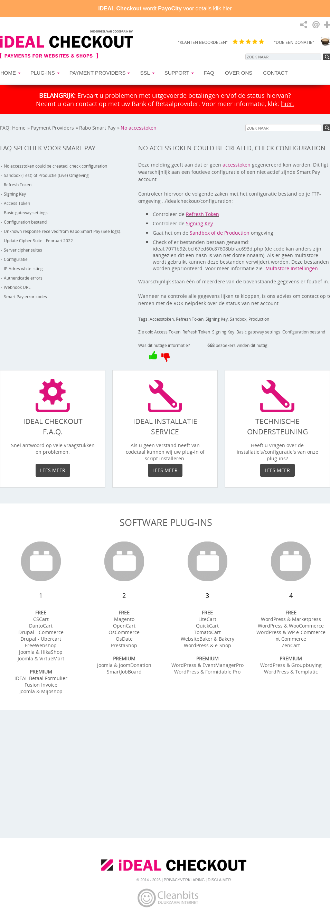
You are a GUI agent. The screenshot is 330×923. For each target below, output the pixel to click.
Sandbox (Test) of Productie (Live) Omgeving (46, 175)
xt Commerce (291, 638)
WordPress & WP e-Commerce (291, 632)
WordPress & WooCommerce (291, 625)
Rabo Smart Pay (97, 127)
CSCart (41, 619)
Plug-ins (42, 73)
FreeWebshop (41, 645)
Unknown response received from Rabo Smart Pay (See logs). (62, 231)
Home (8, 73)
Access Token (17, 203)
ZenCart (291, 645)
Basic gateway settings (26, 213)
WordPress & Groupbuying (291, 665)
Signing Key (15, 194)
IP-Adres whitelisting (23, 269)
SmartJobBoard (124, 671)
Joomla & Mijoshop (41, 691)
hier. (287, 104)
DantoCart (41, 625)
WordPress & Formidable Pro (207, 671)
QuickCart (207, 625)
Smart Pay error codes (25, 297)
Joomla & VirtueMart (41, 658)
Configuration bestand (25, 222)
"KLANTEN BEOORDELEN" (203, 42)
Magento (124, 619)
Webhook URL (17, 287)
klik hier (222, 8)
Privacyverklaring (184, 880)
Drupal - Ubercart (40, 638)
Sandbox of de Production (219, 232)
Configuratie (16, 259)
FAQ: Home (13, 127)
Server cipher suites (23, 250)
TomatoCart (207, 632)
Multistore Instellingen (291, 268)
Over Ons (238, 73)
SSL (145, 73)
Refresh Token (17, 185)
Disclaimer (219, 880)
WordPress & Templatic (291, 671)
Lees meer (52, 470)
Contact (275, 73)
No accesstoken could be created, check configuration (78, 131)
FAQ (209, 73)
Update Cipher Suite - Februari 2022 (38, 241)
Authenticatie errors (23, 278)
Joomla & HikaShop (41, 652)
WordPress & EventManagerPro (207, 665)
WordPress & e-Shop (207, 645)
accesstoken (237, 164)
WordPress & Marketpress (291, 619)
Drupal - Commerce (41, 632)
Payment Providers (97, 73)
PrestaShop (124, 645)
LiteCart (207, 619)
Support (176, 73)
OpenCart (124, 625)
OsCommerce (124, 632)
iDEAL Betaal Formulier (41, 678)
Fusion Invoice (41, 684)
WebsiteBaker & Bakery (207, 638)
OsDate (124, 638)
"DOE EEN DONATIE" (294, 42)
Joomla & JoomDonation (124, 665)
